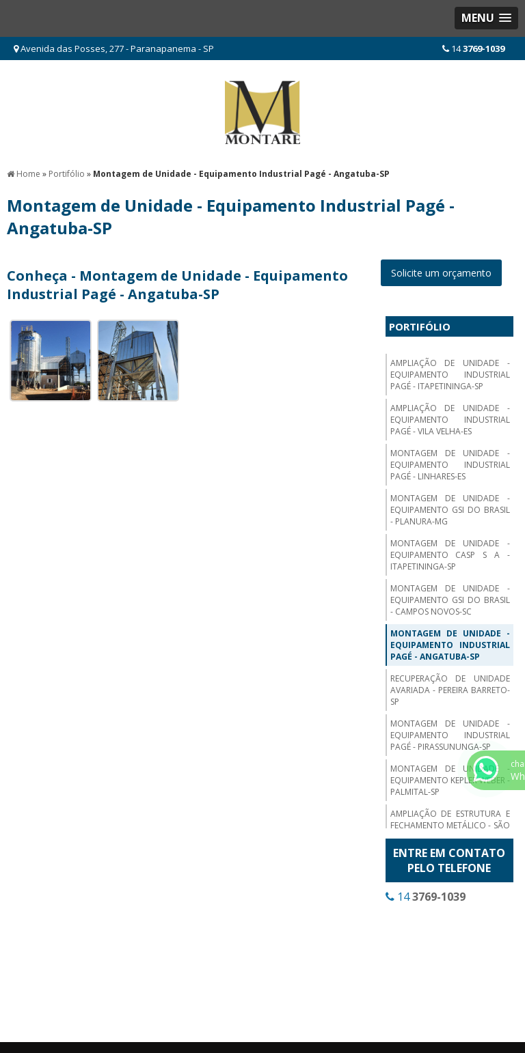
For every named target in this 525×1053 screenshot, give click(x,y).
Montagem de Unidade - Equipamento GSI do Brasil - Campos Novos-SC (450, 599)
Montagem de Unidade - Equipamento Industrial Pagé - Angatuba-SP (450, 645)
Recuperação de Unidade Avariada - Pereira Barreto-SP (450, 690)
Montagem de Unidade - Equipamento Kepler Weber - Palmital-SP (450, 780)
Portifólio (419, 326)
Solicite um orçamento (441, 272)
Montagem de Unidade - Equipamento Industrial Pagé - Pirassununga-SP (450, 735)
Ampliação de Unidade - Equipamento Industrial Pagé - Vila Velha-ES (450, 419)
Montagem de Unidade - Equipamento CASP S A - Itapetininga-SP (450, 554)
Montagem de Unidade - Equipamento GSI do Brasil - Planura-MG (450, 509)
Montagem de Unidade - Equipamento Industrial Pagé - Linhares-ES (450, 464)
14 (473, 48)
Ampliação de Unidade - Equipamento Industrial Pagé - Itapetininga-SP (450, 374)
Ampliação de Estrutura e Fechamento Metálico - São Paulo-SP (450, 825)
